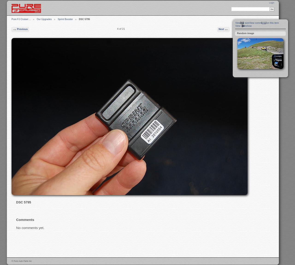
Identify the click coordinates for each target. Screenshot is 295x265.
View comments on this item (264, 23)
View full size (242, 23)
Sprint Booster (65, 19)
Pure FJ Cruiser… (21, 19)
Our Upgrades (44, 19)
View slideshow (243, 26)
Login (271, 3)
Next (223, 29)
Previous (20, 29)
